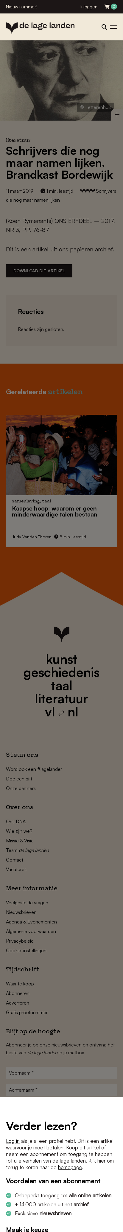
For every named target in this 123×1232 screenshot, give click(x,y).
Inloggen (88, 7)
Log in (13, 1141)
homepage (70, 1167)
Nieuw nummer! (21, 7)
